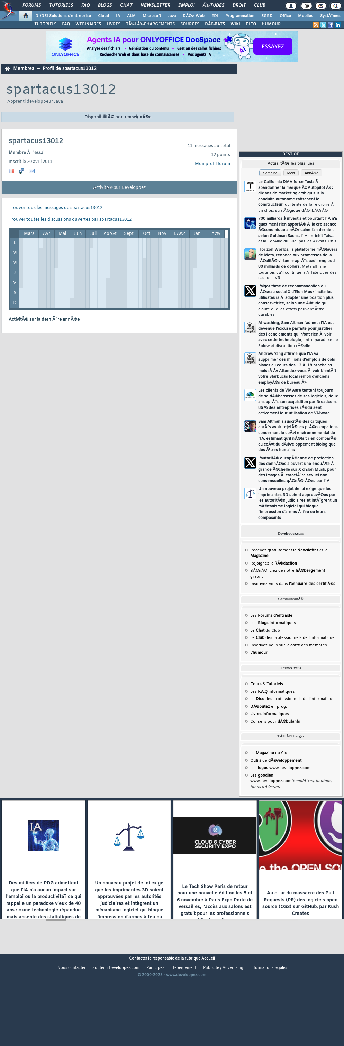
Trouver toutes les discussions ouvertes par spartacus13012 (70, 219)
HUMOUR (271, 24)
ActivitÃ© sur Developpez (119, 188)
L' (259, 652)
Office (285, 15)
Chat (126, 5)
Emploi (186, 5)
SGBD (267, 15)
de (275, 760)
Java (172, 15)
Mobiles (305, 15)
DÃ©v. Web (194, 15)
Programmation (239, 15)
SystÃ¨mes (330, 15)
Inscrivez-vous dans (292, 583)
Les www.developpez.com (280, 767)
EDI (214, 15)
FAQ (85, 5)
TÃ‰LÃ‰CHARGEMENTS (150, 24)
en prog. (268, 706)
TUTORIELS (45, 24)
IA (118, 15)
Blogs (104, 5)
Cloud (103, 15)
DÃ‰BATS (215, 24)
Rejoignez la (273, 563)
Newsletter (155, 5)
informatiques (269, 714)
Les (271, 615)
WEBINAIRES (88, 24)
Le (257, 630)
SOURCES (189, 24)
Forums (32, 5)
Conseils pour (275, 721)
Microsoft (152, 15)
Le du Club (270, 753)
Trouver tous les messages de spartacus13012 (55, 208)
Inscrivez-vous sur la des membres (288, 645)
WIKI (235, 24)
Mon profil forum (212, 164)
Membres (23, 69)
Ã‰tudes (213, 5)
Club (259, 5)
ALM (131, 15)
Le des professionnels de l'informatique (292, 637)
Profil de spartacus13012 (70, 69)
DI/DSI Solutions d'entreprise (63, 15)
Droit (239, 5)
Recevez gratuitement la (284, 550)
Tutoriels (61, 5)
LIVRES (113, 24)
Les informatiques (273, 623)
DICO (251, 24)
